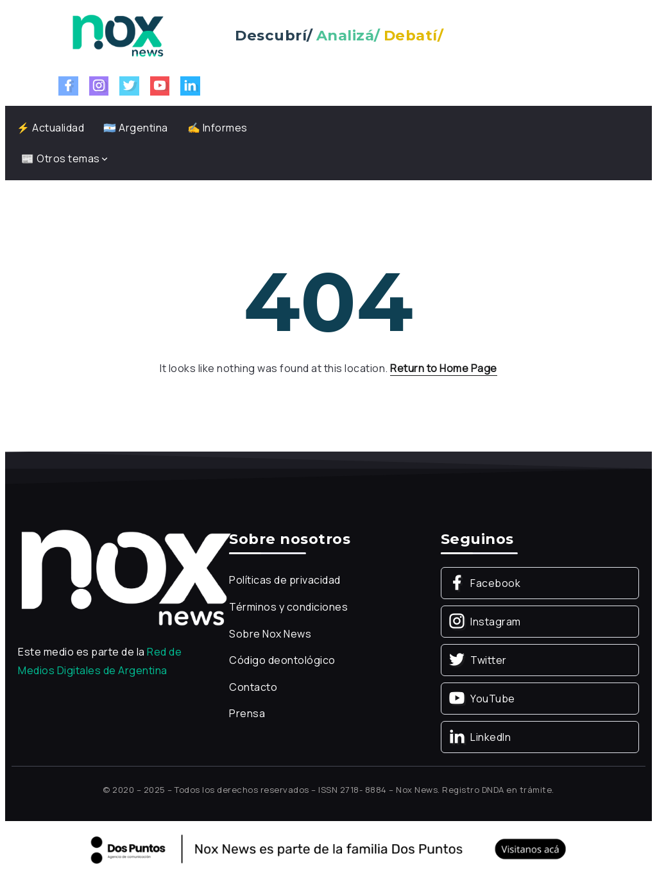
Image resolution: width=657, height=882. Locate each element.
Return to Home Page (443, 368)
